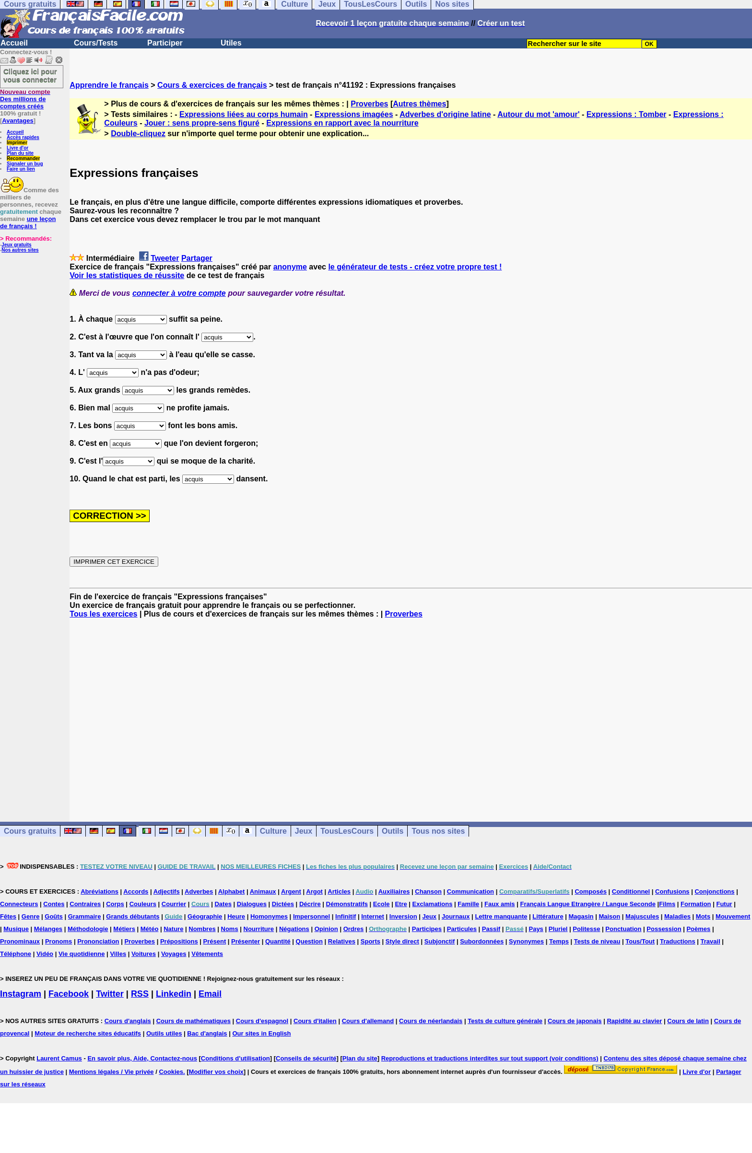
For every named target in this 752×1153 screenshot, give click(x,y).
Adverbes (199, 891)
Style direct (402, 941)
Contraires (85, 904)
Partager (196, 258)
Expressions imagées (354, 114)
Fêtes (8, 916)
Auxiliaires (394, 891)
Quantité (278, 941)
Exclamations (432, 904)
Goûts (54, 916)
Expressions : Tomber (627, 114)
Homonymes (269, 916)
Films (667, 904)
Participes (427, 928)
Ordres (353, 928)
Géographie (205, 916)
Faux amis (499, 904)
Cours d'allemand (368, 1021)
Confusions (672, 891)
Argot (314, 891)
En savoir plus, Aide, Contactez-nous (142, 1058)
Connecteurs (19, 904)
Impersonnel (311, 916)
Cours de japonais (575, 1021)
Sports (370, 941)
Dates (222, 904)
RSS (140, 994)
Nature (173, 928)
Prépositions (179, 941)
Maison (609, 916)
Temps (559, 941)
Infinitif (345, 916)
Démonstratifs (347, 904)
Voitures (143, 953)
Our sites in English (261, 1033)
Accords (135, 891)
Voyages (174, 953)
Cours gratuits (30, 831)
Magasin (581, 916)
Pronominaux (20, 941)
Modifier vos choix (216, 1071)
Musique (16, 928)
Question (309, 941)
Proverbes (369, 104)
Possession (663, 928)
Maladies (677, 916)
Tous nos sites (438, 831)
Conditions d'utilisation (235, 1058)
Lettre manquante (501, 916)
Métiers (124, 928)
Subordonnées (482, 941)
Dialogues (252, 904)
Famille (468, 904)
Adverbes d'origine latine (445, 114)
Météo (150, 928)
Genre (31, 916)
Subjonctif (439, 941)
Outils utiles (164, 1033)
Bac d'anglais (207, 1033)
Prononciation (98, 941)
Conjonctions (714, 891)
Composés (590, 891)
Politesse (586, 928)
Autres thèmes (419, 104)
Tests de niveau (597, 941)
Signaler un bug (25, 163)
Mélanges (48, 928)
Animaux (263, 891)
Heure (236, 916)
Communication (470, 891)
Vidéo (44, 953)
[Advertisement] (411, 711)
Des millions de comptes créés (25, 99)
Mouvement (733, 916)
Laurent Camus (59, 1058)
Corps (115, 904)
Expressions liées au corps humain (243, 114)
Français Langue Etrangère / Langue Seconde (587, 904)
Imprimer (17, 142)
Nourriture (259, 928)
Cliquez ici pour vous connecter (30, 75)
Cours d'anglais (128, 1021)
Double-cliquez (138, 133)
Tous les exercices (103, 614)
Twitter (110, 994)
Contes (53, 904)
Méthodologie (88, 928)
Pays (536, 928)
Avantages (17, 120)
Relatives (341, 941)
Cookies (171, 1071)
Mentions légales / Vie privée (111, 1071)
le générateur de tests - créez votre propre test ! (415, 267)
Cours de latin (688, 1021)
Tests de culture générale (505, 1021)
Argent (291, 891)
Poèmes (698, 928)
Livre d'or (17, 148)
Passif (491, 928)
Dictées (283, 904)
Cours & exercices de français (212, 85)
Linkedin (173, 994)
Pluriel (558, 928)
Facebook (68, 994)
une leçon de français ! (28, 222)
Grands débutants (132, 916)
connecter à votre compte (179, 293)
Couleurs (142, 904)
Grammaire (84, 916)
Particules (462, 928)
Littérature (547, 916)
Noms (229, 928)
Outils (392, 831)
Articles (339, 891)
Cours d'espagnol (262, 1021)
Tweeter (165, 258)
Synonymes (526, 941)
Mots (703, 916)
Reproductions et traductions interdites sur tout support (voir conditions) (490, 1058)
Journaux (456, 916)
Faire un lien (21, 169)
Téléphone (15, 953)
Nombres (201, 928)
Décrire (310, 904)
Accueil (14, 43)
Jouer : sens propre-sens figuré (201, 123)
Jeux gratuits (16, 244)
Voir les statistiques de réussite (127, 275)
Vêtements (207, 953)
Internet (372, 916)
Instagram (20, 994)
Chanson (428, 891)
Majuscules (642, 916)
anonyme (290, 267)
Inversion (403, 916)
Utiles (231, 43)
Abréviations (99, 891)
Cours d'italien (315, 1021)
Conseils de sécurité (306, 1058)
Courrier (174, 904)
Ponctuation (623, 928)
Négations (294, 928)
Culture (273, 831)
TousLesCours (347, 831)
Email (210, 994)
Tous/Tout (640, 941)
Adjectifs (166, 891)
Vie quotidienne (82, 953)
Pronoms (58, 941)
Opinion (326, 928)
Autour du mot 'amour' (538, 114)
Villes (118, 953)
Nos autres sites (19, 250)
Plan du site (20, 153)
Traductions (677, 941)
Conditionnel (631, 891)
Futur (724, 904)
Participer (165, 43)
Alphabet (231, 891)
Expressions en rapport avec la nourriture (342, 123)
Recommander (23, 158)
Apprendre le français (109, 85)
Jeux (303, 831)
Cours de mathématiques (193, 1021)
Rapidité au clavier (634, 1021)
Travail (710, 941)
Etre (401, 904)
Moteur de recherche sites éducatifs (88, 1033)
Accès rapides (23, 137)
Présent (214, 941)
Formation (696, 904)
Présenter (245, 941)
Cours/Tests (96, 43)
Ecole (381, 904)
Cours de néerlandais (430, 1021)
